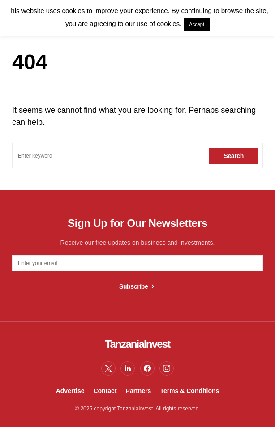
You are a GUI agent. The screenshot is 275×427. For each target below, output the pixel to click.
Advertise (70, 390)
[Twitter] (108, 368)
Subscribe (133, 286)
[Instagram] (166, 368)
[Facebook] (147, 368)
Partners (138, 390)
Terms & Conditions (189, 390)
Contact (104, 390)
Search (233, 155)
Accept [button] (196, 24)
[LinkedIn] (127, 368)
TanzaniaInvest (137, 344)
